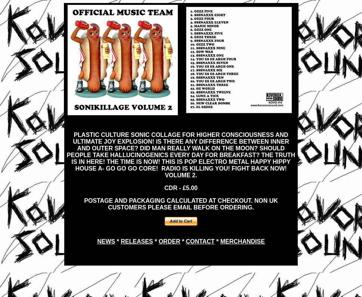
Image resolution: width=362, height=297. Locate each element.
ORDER (169, 241)
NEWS (106, 241)
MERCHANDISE (242, 241)
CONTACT (200, 241)
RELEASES (137, 241)
